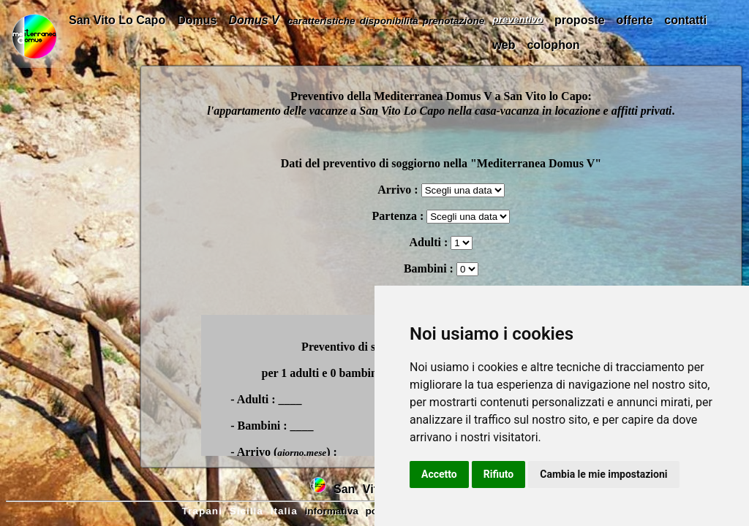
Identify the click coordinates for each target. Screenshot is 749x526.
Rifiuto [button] (498, 474)
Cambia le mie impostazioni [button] (603, 474)
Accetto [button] (439, 474)
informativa (331, 511)
